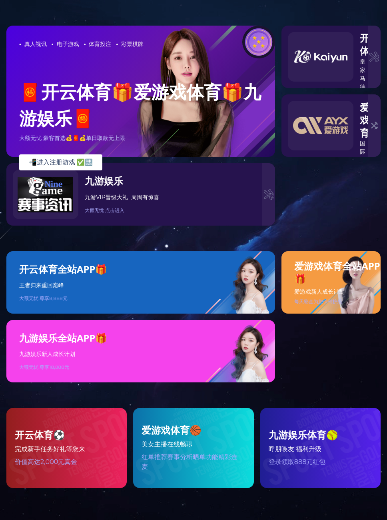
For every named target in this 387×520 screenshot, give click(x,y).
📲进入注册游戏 (61, 162)
